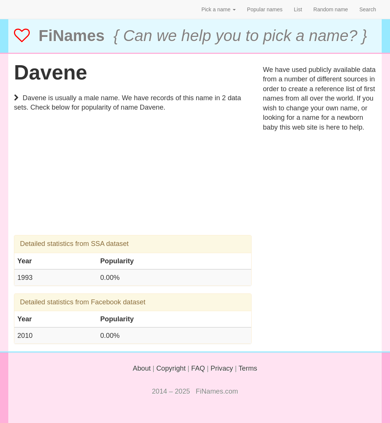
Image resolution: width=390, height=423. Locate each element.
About (142, 368)
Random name (330, 9)
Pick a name (218, 9)
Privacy (221, 368)
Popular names (265, 9)
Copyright (171, 368)
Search (367, 9)
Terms (247, 368)
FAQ (198, 368)
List (298, 9)
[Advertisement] (133, 182)
